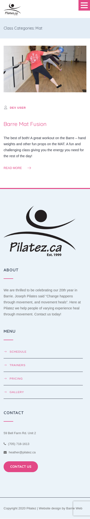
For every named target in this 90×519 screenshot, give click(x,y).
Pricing (16, 378)
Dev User (18, 107)
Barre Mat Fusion (25, 123)
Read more (18, 167)
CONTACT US (20, 466)
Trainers (17, 365)
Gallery (17, 392)
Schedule (18, 351)
